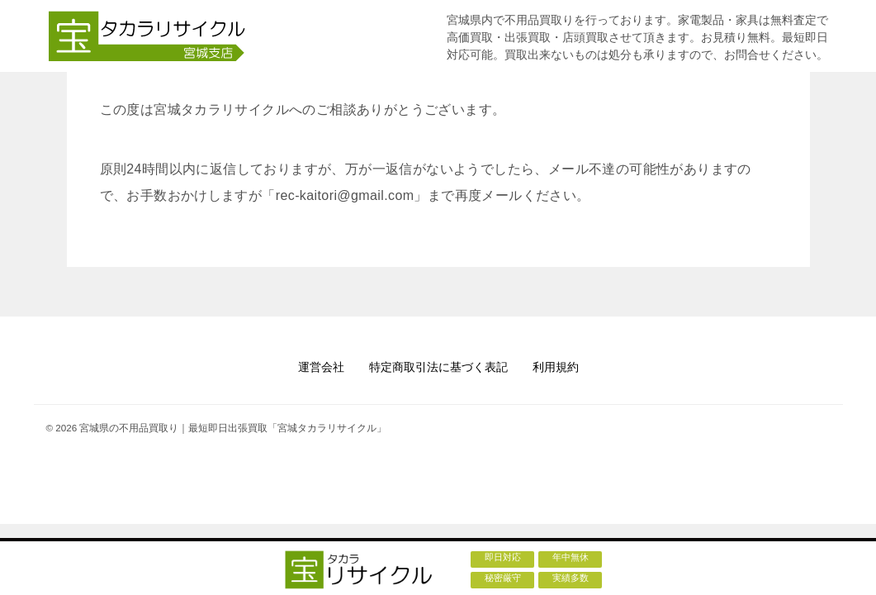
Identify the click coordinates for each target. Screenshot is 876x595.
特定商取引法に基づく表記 (438, 367)
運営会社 (321, 367)
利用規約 (556, 367)
